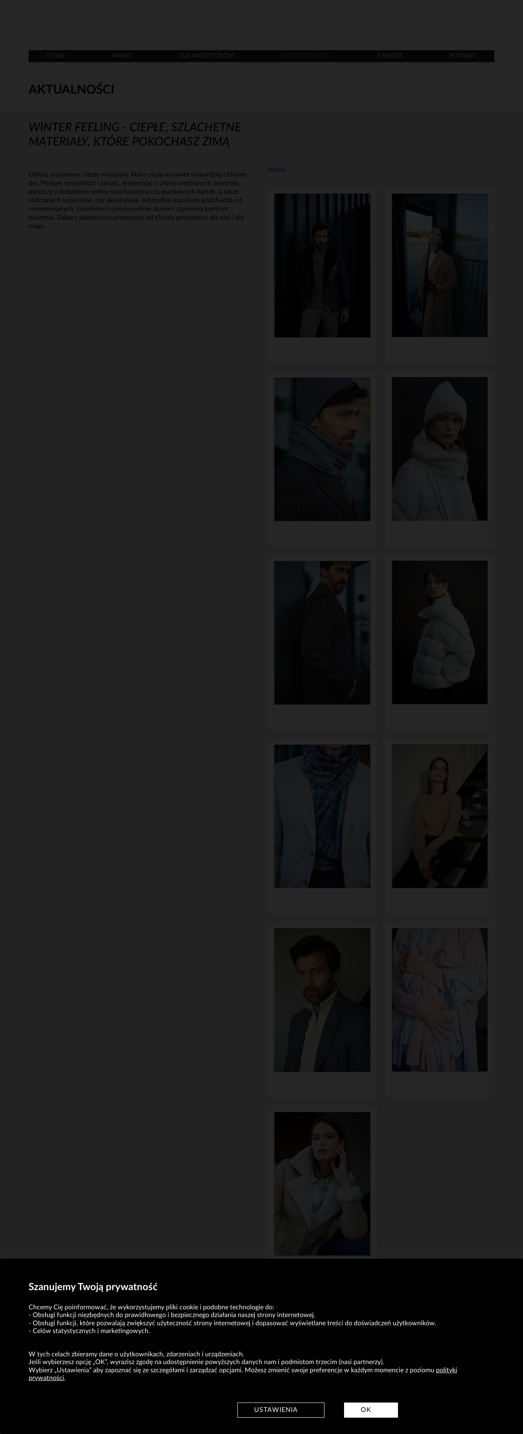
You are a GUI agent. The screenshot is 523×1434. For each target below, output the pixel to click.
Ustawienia (276, 1410)
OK (366, 1410)
